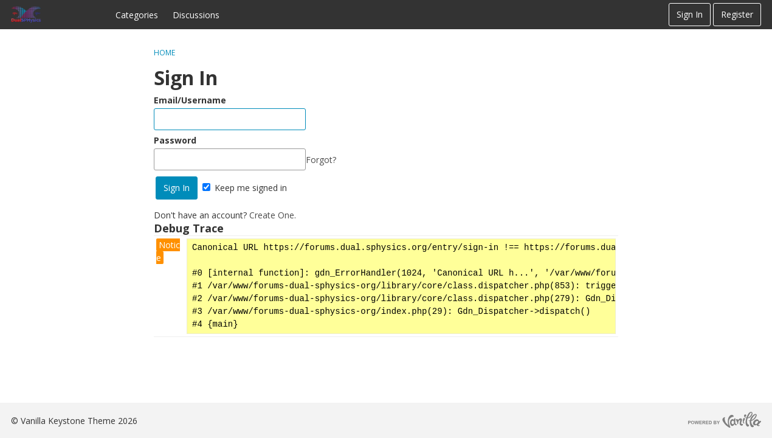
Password (175, 140)
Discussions (196, 15)
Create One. (272, 215)
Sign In (690, 14)
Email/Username (190, 100)
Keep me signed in (244, 187)
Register (737, 14)
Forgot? (321, 159)
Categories (136, 15)
